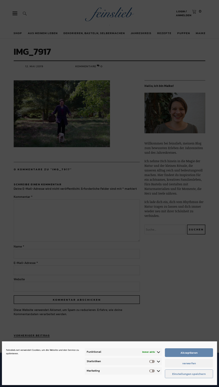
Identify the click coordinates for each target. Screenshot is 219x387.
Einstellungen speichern (189, 374)
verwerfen (189, 363)
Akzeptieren (189, 352)
